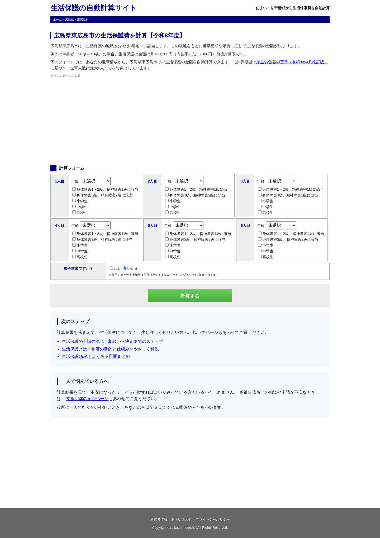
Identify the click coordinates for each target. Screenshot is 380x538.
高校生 (80, 212)
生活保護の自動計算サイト (93, 8)
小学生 (80, 201)
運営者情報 (158, 519)
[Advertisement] (190, 121)
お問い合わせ (181, 519)
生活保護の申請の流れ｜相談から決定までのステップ (112, 341)
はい (116, 268)
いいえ (130, 268)
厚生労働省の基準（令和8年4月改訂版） (292, 62)
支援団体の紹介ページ (87, 398)
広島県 (69, 19)
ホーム (57, 19)
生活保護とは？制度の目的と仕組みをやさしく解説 (110, 349)
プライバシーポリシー (213, 519)
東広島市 (83, 19)
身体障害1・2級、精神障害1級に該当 (105, 189)
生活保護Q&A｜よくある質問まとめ (96, 356)
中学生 (80, 207)
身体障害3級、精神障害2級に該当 (102, 195)
